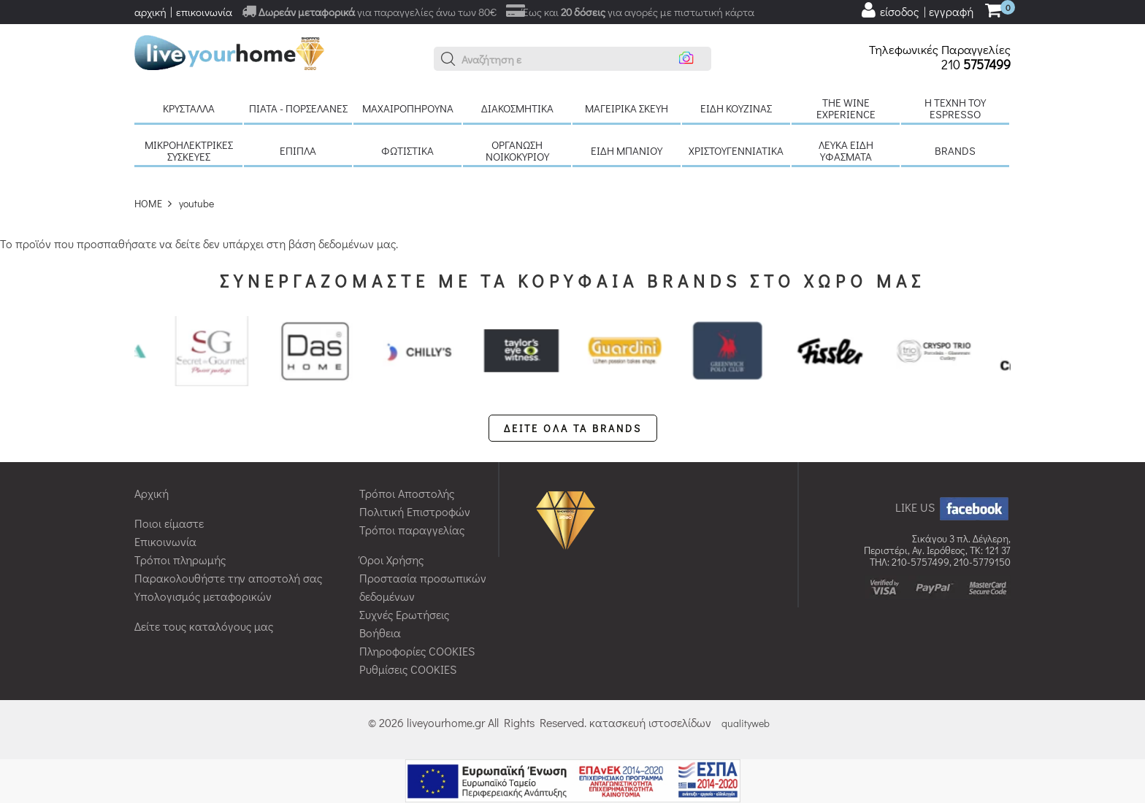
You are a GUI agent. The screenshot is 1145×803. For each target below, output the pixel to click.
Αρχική (151, 493)
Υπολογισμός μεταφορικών (203, 596)
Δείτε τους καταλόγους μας (203, 626)
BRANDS (955, 150)
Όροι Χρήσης (391, 559)
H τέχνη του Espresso (955, 108)
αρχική (150, 11)
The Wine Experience (846, 108)
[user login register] (916, 10)
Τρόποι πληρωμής (180, 559)
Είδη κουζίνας (736, 108)
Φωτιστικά (407, 150)
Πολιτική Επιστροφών (414, 511)
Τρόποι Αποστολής (406, 493)
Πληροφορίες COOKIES (417, 650)
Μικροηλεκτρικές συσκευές (189, 150)
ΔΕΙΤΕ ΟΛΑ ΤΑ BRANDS (573, 428)
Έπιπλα (298, 150)
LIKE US (953, 507)
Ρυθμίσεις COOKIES (407, 669)
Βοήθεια (380, 632)
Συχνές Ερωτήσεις (404, 614)
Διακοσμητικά (517, 108)
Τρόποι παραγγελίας (411, 529)
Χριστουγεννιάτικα (736, 150)
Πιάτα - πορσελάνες (298, 108)
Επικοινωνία (165, 541)
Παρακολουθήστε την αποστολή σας (228, 577)
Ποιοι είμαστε (169, 523)
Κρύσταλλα (189, 108)
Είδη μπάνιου (626, 150)
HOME (148, 203)
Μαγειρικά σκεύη (626, 108)
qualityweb (745, 723)
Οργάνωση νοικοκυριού (517, 150)
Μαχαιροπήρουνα (407, 108)
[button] (448, 59)
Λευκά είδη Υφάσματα (846, 150)
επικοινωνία (204, 11)
